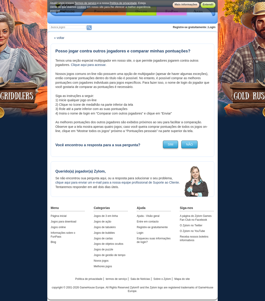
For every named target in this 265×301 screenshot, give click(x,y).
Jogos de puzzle (103, 249)
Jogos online (58, 227)
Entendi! (208, 4)
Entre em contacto (148, 221)
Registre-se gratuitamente (189, 27)
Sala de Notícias (140, 279)
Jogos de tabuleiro (105, 227)
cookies (81, 7)
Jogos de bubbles (104, 232)
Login (211, 27)
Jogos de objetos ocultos (108, 243)
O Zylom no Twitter (191, 225)
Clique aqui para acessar (88, 65)
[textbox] (68, 27)
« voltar (59, 38)
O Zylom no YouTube (192, 231)
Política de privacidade (123, 3)
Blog (53, 242)
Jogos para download (63, 221)
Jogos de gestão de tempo (109, 255)
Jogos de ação (102, 221)
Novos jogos (101, 260)
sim (170, 144)
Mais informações (186, 4)
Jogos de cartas (103, 238)
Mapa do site (182, 279)
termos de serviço (116, 279)
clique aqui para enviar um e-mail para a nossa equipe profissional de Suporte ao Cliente (117, 182)
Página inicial (59, 216)
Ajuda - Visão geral (148, 216)
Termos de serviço (85, 3)
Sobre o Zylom (162, 279)
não (189, 144)
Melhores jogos (103, 266)
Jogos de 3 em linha (106, 216)
